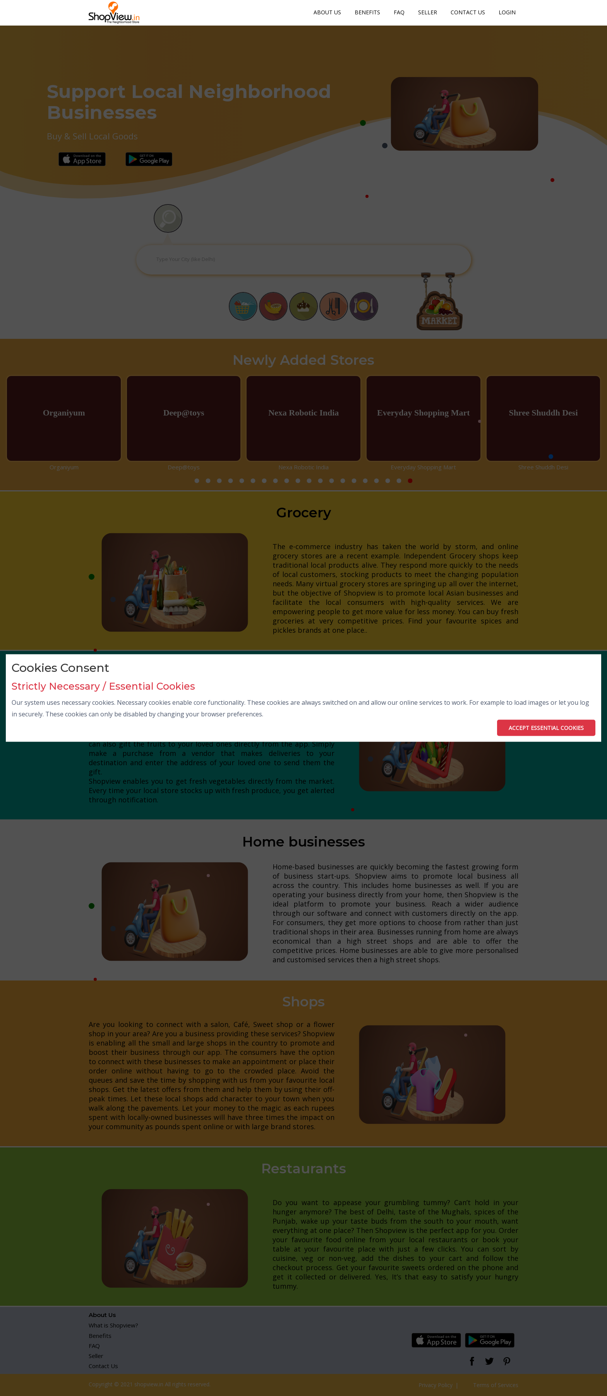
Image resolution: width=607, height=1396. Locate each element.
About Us (327, 12)
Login (507, 12)
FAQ (399, 12)
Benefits (367, 12)
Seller (427, 12)
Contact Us (468, 12)
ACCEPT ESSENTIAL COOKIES (546, 727)
